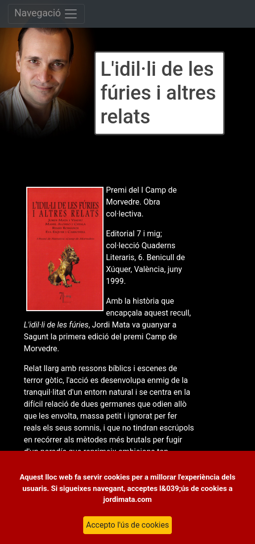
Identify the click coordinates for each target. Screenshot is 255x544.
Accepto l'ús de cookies (127, 525)
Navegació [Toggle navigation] (46, 13)
